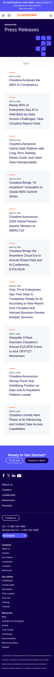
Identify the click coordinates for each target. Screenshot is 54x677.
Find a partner (8, 594)
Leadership (8, 494)
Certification (7, 581)
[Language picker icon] (9, 15)
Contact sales (8, 585)
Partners (7, 505)
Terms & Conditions (31, 655)
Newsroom (8, 500)
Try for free (14, 460)
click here (43, 668)
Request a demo (36, 460)
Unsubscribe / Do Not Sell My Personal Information (24, 660)
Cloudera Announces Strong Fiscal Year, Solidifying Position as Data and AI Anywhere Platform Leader (24, 385)
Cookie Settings (44, 660)
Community (7, 634)
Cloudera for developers (13, 621)
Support (5, 647)
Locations (6, 566)
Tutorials (6, 607)
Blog (4, 617)
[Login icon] (3, 15)
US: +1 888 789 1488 (13, 526)
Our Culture (7, 557)
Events (5, 625)
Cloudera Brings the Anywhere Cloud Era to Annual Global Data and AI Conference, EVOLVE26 (25, 260)
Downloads (7, 589)
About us (7, 484)
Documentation (9, 638)
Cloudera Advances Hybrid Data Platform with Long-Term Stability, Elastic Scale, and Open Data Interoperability (26, 153)
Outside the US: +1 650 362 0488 (20, 530)
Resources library (10, 643)
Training (5, 602)
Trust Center (7, 630)
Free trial (6, 598)
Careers (6, 489)
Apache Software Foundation (12, 668)
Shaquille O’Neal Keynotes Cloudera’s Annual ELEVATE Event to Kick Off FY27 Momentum (25, 347)
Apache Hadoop (6, 664)
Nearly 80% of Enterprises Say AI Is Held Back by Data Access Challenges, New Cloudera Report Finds (26, 114)
